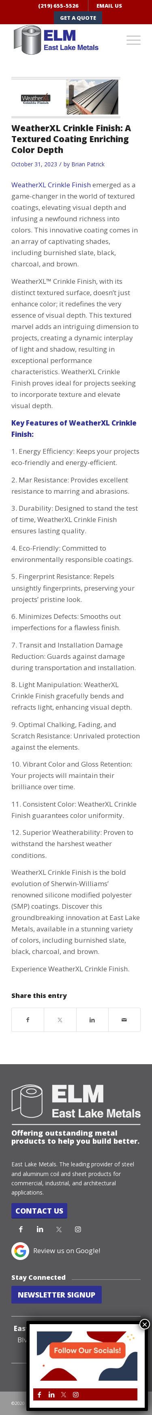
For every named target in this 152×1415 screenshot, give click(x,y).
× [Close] (145, 1324)
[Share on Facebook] (28, 1019)
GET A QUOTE (78, 17)
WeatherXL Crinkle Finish (51, 184)
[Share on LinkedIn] (92, 1019)
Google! (88, 1250)
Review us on (54, 1250)
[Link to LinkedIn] (40, 1229)
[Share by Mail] (124, 1019)
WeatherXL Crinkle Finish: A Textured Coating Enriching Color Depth (71, 139)
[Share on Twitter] (60, 1019)
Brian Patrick (88, 164)
